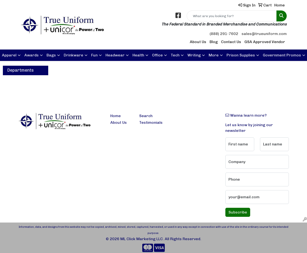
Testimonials (150, 122)
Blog (214, 42)
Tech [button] (175, 55)
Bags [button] (51, 55)
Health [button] (138, 55)
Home (115, 116)
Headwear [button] (115, 55)
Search (146, 116)
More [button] (214, 55)
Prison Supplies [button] (241, 55)
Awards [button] (31, 55)
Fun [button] (94, 55)
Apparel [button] (9, 55)
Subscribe (237, 212)
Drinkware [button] (73, 55)
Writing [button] (194, 55)
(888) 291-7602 (224, 33)
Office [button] (157, 55)
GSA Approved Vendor (264, 42)
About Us (198, 42)
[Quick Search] (232, 15)
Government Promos (282, 55)
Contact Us (231, 42)
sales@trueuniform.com (264, 33)
